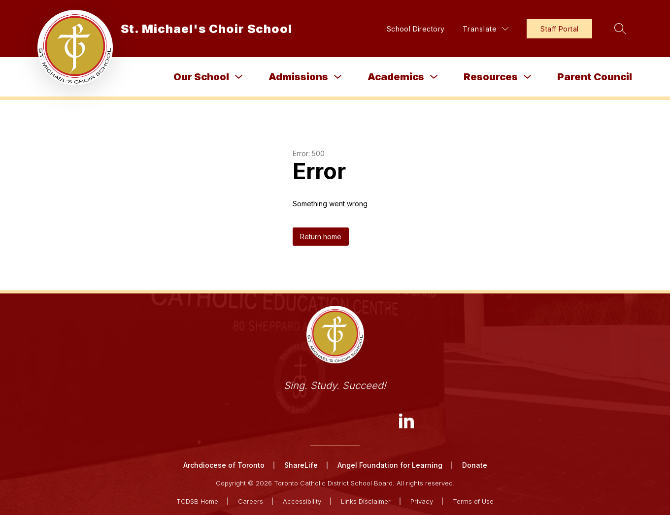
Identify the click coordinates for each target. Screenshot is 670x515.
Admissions (298, 77)
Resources (491, 77)
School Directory (416, 29)
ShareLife (301, 465)
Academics (396, 77)
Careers (250, 501)
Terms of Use (473, 501)
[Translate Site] (485, 29)
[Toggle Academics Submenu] (434, 77)
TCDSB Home (197, 501)
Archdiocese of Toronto (224, 465)
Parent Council (594, 77)
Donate (474, 465)
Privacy (421, 501)
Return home (320, 236)
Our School (201, 77)
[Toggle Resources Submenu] (528, 77)
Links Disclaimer (366, 501)
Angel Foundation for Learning (389, 465)
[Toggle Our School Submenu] (239, 77)
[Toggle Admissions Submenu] (338, 77)
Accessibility (302, 501)
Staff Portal (559, 29)
